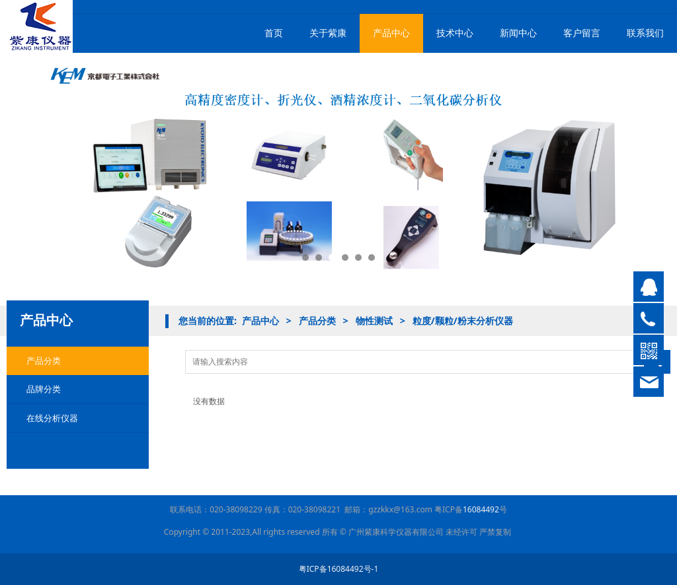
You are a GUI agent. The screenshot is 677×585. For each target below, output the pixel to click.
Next (652, 168)
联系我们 (645, 32)
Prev (24, 168)
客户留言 (581, 32)
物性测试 (374, 320)
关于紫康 (327, 32)
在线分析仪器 (52, 418)
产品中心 (391, 32)
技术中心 (454, 32)
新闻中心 (518, 32)
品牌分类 (43, 389)
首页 (273, 32)
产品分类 (43, 360)
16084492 (481, 509)
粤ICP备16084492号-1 (339, 568)
